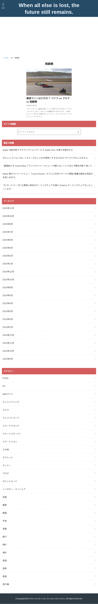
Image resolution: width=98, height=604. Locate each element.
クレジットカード (11, 418)
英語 (5, 560)
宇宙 (5, 521)
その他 (6, 449)
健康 (5, 505)
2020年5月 (8, 248)
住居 (5, 497)
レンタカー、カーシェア (14, 489)
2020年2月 (8, 256)
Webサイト (8, 394)
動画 (5, 513)
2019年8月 (8, 287)
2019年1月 (8, 327)
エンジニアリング (11, 402)
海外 (5, 552)
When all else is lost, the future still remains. (49, 8)
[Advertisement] (49, 36)
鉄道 (5, 576)
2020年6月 (8, 240)
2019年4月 (8, 303)
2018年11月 (8, 343)
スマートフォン (10, 441)
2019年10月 (8, 279)
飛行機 (6, 584)
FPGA (6, 378)
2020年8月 (8, 224)
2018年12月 (8, 335)
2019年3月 (8, 311)
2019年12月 (8, 271)
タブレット (8, 457)
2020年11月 (8, 208)
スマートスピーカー (12, 433)
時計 (5, 544)
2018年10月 (8, 351)
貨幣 (5, 568)
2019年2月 (8, 319)
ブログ (6, 473)
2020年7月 (8, 232)
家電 (5, 529)
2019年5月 (8, 295)
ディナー (7, 465)
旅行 (5, 537)
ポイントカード (10, 481)
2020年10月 (8, 216)
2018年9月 (8, 359)
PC (4, 386)
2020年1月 (8, 264)
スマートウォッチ (11, 426)
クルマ (6, 410)
